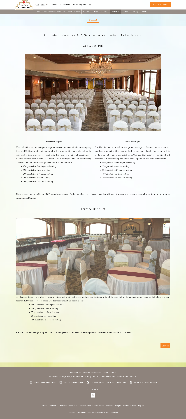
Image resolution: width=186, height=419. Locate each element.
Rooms (86, 11)
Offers (54, 4)
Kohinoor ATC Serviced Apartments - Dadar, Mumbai (57, 11)
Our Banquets (79, 4)
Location (105, 11)
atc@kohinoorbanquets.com (45, 382)
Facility (125, 11)
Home (44, 406)
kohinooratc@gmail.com (73, 382)
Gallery (135, 11)
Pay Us (144, 11)
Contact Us (65, 4)
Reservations (160, 4)
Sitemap (71, 412)
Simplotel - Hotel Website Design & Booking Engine (97, 412)
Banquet (115, 11)
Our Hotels (41, 4)
